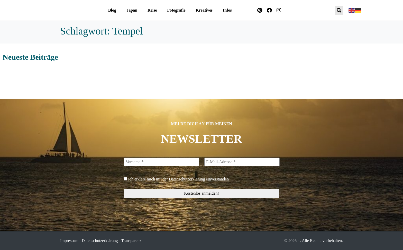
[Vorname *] (161, 162)
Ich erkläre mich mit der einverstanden (176, 179)
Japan (131, 10)
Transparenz (131, 240)
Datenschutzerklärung (187, 179)
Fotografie (176, 10)
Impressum (69, 240)
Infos (227, 10)
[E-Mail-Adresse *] (241, 162)
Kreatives (204, 10)
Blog (112, 10)
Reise (152, 10)
